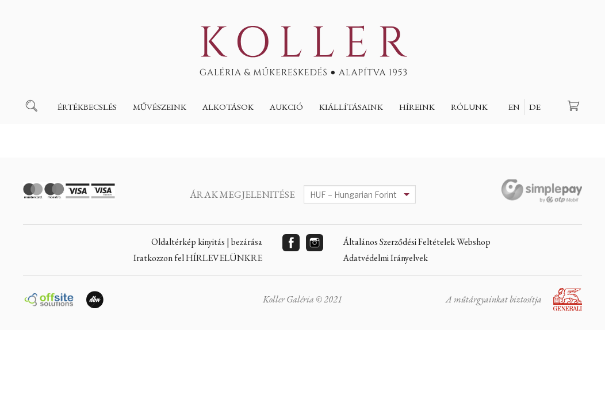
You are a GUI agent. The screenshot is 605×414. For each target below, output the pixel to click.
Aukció (286, 106)
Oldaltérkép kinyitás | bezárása (206, 242)
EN (514, 106)
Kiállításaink (351, 106)
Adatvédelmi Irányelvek (385, 258)
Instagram (314, 242)
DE (535, 106)
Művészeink (159, 106)
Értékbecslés (87, 106)
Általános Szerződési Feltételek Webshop (417, 242)
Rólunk (469, 106)
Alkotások (228, 106)
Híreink (417, 106)
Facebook (291, 242)
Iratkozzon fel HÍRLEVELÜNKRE (197, 258)
